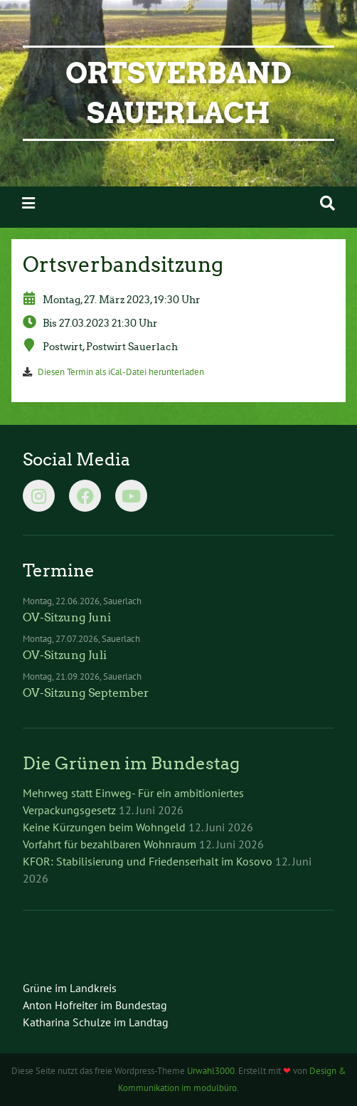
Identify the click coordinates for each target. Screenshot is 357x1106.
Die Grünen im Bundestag (131, 763)
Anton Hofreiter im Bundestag (95, 1005)
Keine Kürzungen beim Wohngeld (104, 827)
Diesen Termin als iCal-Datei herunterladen (121, 372)
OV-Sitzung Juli (65, 655)
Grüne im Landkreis (70, 988)
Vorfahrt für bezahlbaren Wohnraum (109, 844)
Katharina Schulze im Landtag (96, 1022)
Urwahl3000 (211, 1071)
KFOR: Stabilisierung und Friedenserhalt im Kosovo (147, 861)
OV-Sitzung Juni (67, 617)
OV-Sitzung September (86, 693)
